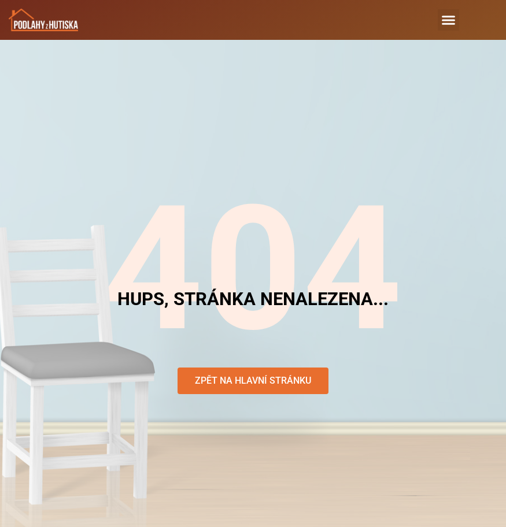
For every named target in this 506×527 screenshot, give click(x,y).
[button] (449, 20)
